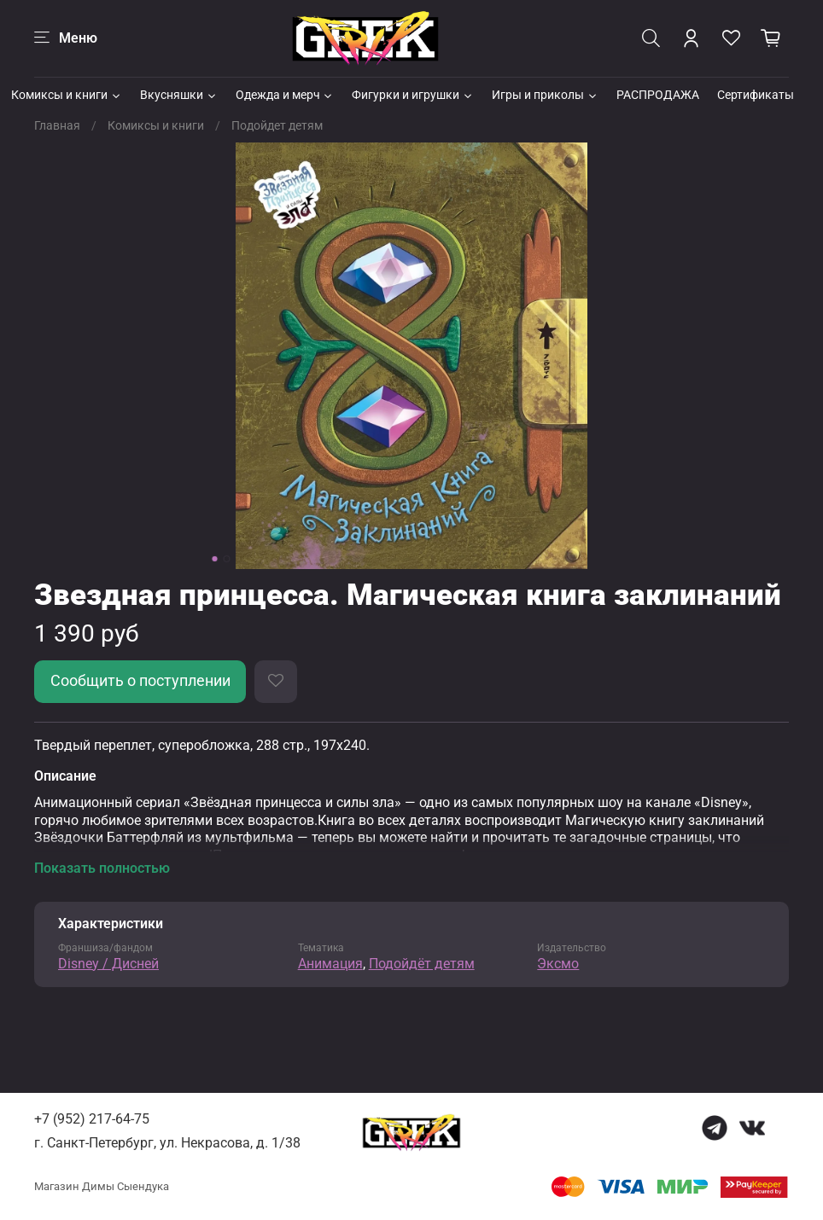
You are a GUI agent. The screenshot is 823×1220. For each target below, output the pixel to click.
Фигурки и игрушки (413, 95)
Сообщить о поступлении (140, 680)
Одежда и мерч (285, 95)
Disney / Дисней (108, 964)
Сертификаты (755, 95)
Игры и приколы (545, 95)
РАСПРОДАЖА (657, 95)
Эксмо (558, 964)
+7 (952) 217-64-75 (91, 1119)
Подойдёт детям (422, 964)
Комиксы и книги (66, 95)
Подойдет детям (277, 125)
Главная (57, 125)
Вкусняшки (179, 95)
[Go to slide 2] (227, 558)
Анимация (330, 964)
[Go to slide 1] (215, 558)
